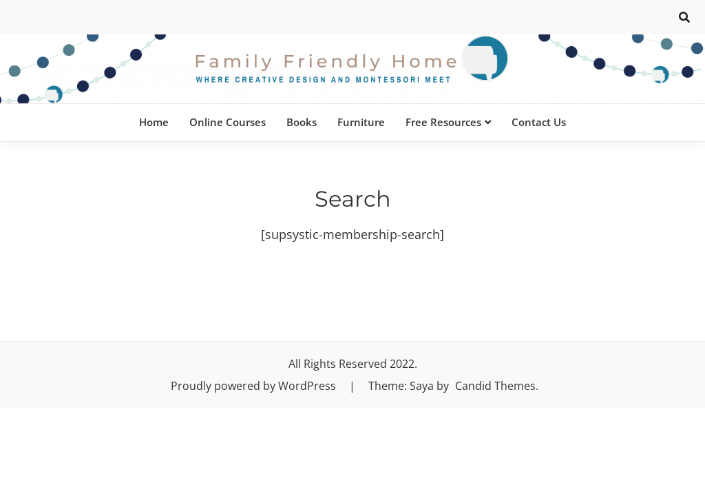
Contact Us (539, 122)
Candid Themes (495, 385)
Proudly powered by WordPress (255, 385)
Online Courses (227, 122)
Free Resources (443, 122)
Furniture (361, 122)
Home (154, 122)
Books (301, 122)
